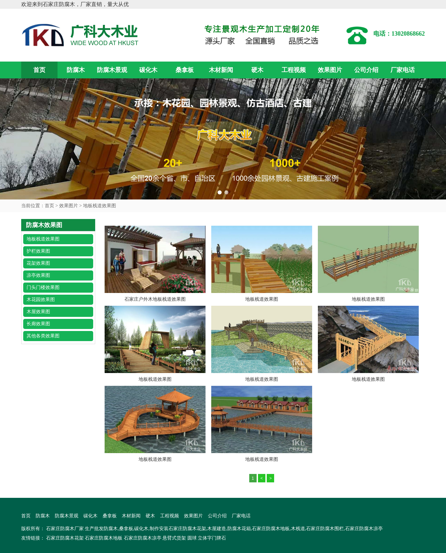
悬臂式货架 (174, 538)
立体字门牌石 (212, 538)
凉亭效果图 (38, 275)
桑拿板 (185, 70)
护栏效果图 (38, 251)
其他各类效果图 (43, 335)
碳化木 (148, 70)
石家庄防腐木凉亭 (142, 538)
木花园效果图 (41, 299)
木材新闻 (221, 70)
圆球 (192, 538)
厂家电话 (403, 70)
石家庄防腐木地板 (103, 538)
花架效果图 (38, 263)
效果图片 (330, 70)
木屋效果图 (38, 311)
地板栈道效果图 (99, 205)
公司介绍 (366, 70)
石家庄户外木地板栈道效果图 (155, 299)
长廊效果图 (38, 323)
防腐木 (76, 70)
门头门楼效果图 (43, 287)
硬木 (257, 70)
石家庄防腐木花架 (65, 538)
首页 (39, 70)
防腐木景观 (112, 70)
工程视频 (294, 70)
